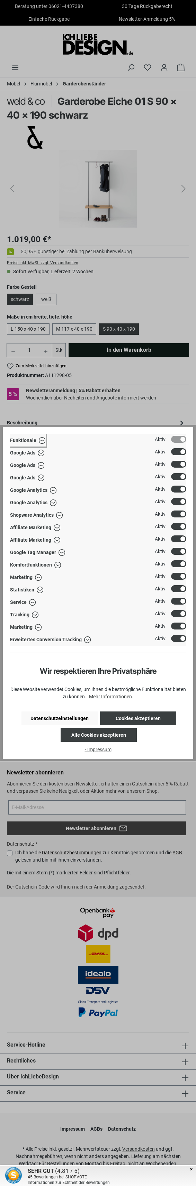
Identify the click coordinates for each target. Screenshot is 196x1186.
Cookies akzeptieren (138, 718)
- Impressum (98, 749)
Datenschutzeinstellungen (59, 718)
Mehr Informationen (110, 696)
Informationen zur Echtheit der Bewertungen (69, 1182)
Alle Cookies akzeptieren (98, 735)
